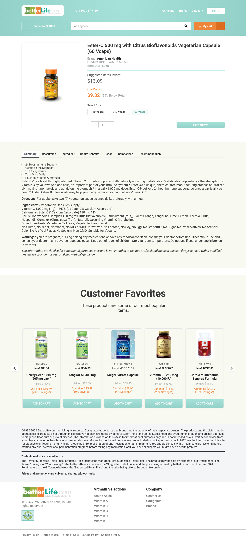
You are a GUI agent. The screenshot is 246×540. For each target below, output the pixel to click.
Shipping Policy (110, 535)
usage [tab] (108, 154)
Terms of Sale (70, 535)
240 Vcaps (119, 111)
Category (197, 10)
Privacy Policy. (30, 535)
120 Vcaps (97, 111)
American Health (109, 58)
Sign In (216, 10)
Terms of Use (50, 535)
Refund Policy (90, 535)
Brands (182, 10)
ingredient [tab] (68, 154)
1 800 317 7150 (86, 10)
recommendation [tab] (150, 154)
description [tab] (49, 154)
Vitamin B (101, 506)
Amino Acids (103, 496)
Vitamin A (101, 501)
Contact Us (153, 496)
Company (168, 10)
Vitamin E (100, 521)
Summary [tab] (30, 154)
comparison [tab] (125, 154)
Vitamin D (101, 516)
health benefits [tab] (89, 154)
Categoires (153, 501)
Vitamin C (101, 511)
